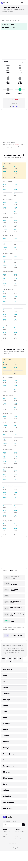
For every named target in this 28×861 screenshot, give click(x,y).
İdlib (5, 675)
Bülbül (5, 730)
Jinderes (6, 694)
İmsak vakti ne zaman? (11, 577)
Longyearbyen (8, 766)
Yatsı (3, 661)
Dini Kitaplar (18, 834)
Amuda (6, 681)
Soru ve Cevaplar (19, 831)
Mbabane (6, 772)
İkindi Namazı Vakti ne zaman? (13, 608)
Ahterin (6, 736)
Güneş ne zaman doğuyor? (12, 589)
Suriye (13, 20)
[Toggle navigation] (22, 2)
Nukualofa (7, 796)
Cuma (15, 658)
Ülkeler (7, 20)
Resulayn (6, 700)
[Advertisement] (15, 44)
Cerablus (6, 724)
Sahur (15, 661)
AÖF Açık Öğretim (7, 834)
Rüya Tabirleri (18, 839)
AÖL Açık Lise (6, 831)
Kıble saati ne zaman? (13, 635)
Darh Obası (7, 669)
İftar (20, 661)
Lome (5, 784)
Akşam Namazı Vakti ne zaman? (13, 614)
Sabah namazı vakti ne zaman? (13, 583)
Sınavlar (5, 839)
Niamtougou (8, 778)
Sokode (6, 790)
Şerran (5, 688)
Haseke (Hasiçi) (9, 754)
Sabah (9, 658)
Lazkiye (6, 748)
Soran (5, 706)
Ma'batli (6, 742)
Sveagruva (7, 760)
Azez (5, 712)
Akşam (20, 658)
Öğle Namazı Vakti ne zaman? (12, 602)
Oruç (2, 20)
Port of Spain (8, 808)
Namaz (3, 658)
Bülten (16, 836)
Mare (5, 718)
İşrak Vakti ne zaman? (13, 596)
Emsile (14, 844)
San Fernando (8, 802)
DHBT (4, 836)
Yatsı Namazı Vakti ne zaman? (13, 620)
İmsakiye (9, 661)
